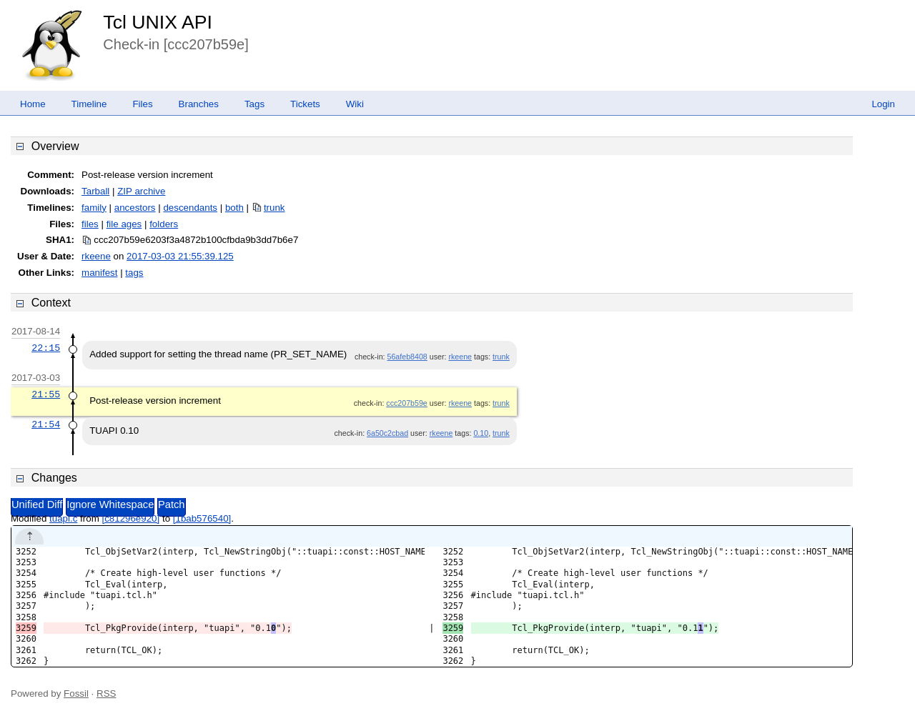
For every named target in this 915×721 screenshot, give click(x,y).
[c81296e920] (130, 518)
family (94, 207)
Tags (254, 104)
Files (142, 104)
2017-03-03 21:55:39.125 (180, 256)
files (90, 224)
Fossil (76, 693)
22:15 (45, 348)
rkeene (96, 256)
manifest (99, 272)
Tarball (95, 191)
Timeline (89, 104)
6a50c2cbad (387, 433)
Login (883, 104)
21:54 (45, 424)
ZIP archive (141, 191)
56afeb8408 (407, 356)
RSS (106, 693)
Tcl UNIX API (157, 22)
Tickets (305, 104)
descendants (190, 207)
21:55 (45, 394)
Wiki (355, 104)
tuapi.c (63, 518)
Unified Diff (36, 504)
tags (134, 272)
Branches (199, 104)
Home (33, 104)
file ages (124, 224)
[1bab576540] (202, 518)
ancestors (135, 207)
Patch (171, 504)
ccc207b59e (406, 403)
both (234, 207)
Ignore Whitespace (110, 504)
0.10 (480, 433)
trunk (274, 207)
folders (163, 224)
